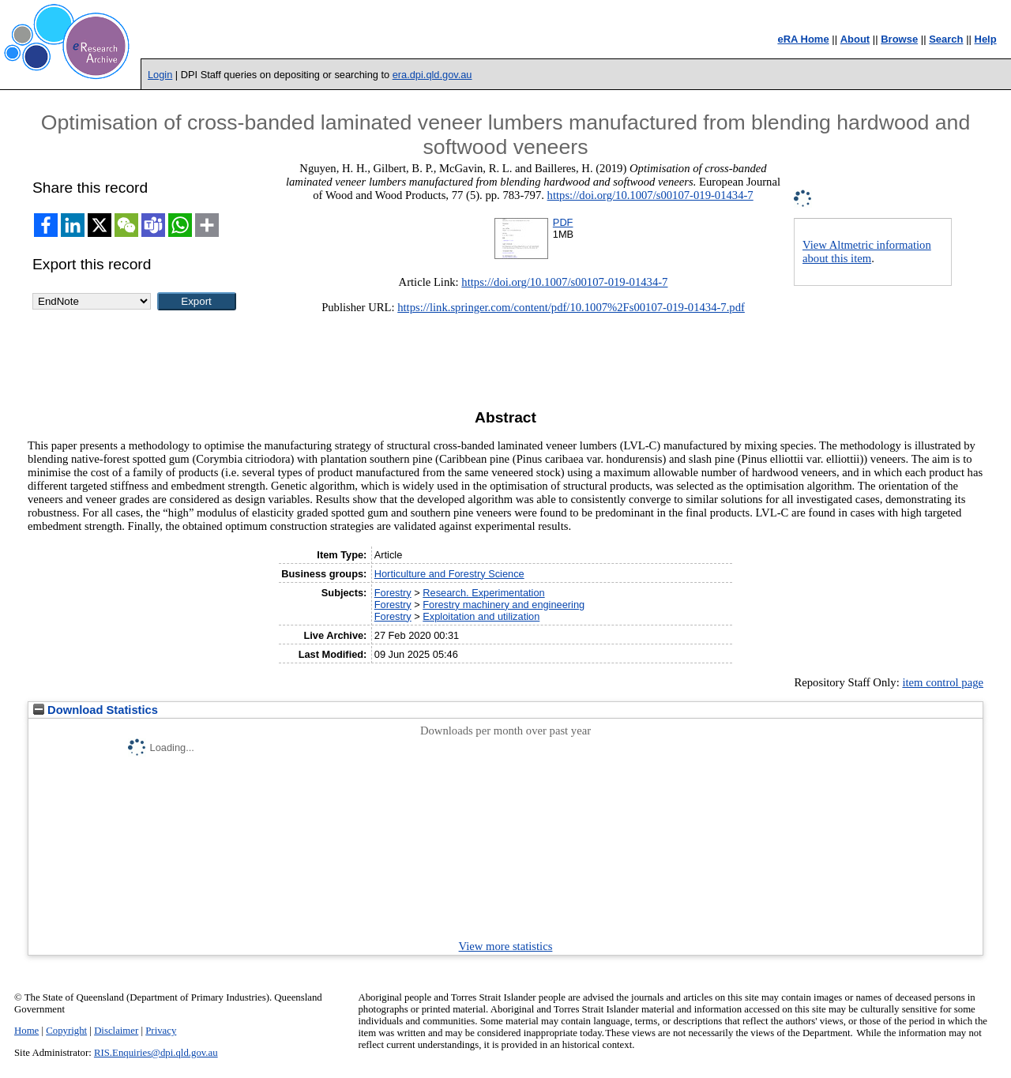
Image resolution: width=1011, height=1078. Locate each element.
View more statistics (506, 946)
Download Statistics (95, 710)
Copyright (66, 1030)
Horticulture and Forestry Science (449, 574)
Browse (899, 39)
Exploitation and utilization (481, 616)
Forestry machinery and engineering (503, 604)
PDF (563, 222)
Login (160, 75)
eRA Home (803, 39)
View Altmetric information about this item (866, 252)
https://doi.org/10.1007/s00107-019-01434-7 (650, 195)
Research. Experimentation (483, 593)
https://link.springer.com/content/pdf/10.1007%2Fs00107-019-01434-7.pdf (571, 307)
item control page (942, 682)
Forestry (393, 593)
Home (26, 1030)
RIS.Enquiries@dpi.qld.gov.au (156, 1052)
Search (946, 39)
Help (986, 39)
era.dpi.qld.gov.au (432, 75)
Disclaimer (116, 1030)
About (855, 39)
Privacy (160, 1030)
